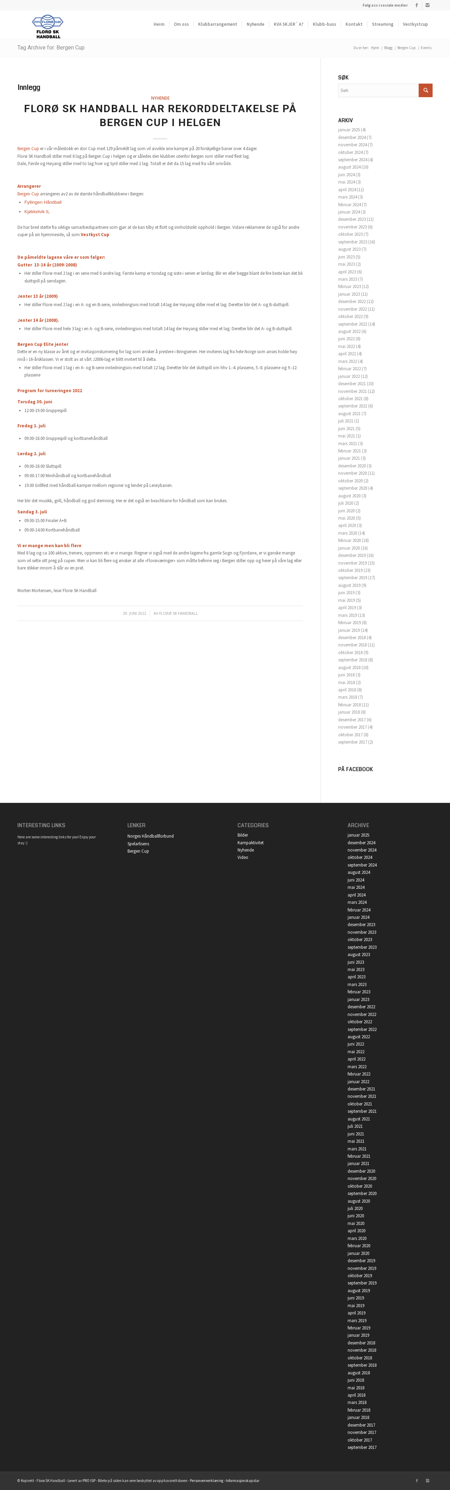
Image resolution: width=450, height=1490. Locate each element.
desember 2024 (352, 137)
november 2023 (352, 227)
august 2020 (349, 496)
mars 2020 (347, 533)
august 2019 (349, 585)
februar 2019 (349, 623)
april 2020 (347, 525)
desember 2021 (352, 384)
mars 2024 (347, 197)
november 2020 (352, 473)
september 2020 (352, 488)
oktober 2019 (350, 570)
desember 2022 (352, 301)
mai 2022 (346, 346)
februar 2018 (349, 705)
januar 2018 (349, 712)
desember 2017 (352, 720)
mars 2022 (347, 361)
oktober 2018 (350, 652)
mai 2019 (346, 600)
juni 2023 (346, 257)
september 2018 (352, 660)
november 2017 (352, 727)
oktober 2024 (350, 152)
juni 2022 (346, 339)
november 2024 (352, 145)
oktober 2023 (350, 234)
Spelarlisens (138, 844)
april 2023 (347, 272)
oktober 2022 (350, 316)
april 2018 (347, 690)
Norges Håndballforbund (150, 836)
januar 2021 (349, 458)
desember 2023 (352, 219)
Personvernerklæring (206, 1480)
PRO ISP (89, 1480)
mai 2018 (346, 682)
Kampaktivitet (251, 843)
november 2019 (352, 563)
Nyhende (160, 98)
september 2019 (352, 578)
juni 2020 (346, 511)
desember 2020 (352, 466)
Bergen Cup (28, 149)
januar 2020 (349, 548)
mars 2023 (347, 279)
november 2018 (352, 645)
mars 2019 (347, 615)
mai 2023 (346, 264)
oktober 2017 (350, 735)
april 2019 (347, 608)
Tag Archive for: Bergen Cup (51, 47)
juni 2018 (346, 675)
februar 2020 (349, 540)
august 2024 (349, 167)
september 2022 (352, 324)
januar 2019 (349, 630)
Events (426, 47)
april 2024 (347, 190)
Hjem (375, 47)
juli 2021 (345, 421)
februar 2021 (349, 451)
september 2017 (352, 742)
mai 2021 (346, 436)
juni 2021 (346, 429)
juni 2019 (346, 593)
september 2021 (352, 406)
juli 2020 (345, 503)
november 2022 (352, 309)
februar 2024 (349, 205)
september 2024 (352, 160)
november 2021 (352, 391)
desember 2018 (352, 638)
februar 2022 (349, 369)
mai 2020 (346, 518)
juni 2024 (346, 175)
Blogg (388, 47)
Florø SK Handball (178, 613)
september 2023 (352, 242)
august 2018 (349, 667)
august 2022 (349, 331)
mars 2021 (347, 444)
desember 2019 (352, 555)
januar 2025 (349, 130)
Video (243, 857)
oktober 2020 (350, 481)
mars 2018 (347, 697)
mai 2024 (346, 182)
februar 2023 (349, 286)
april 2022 (347, 354)
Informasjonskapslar (242, 1480)
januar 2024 (349, 212)
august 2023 (349, 249)
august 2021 (349, 414)
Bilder (243, 835)
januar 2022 (349, 376)
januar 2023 (349, 294)
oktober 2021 (350, 399)
